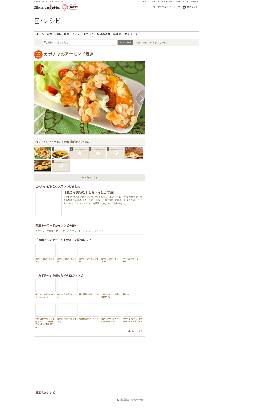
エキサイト (192, 7)
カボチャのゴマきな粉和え (67, 313)
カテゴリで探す (160, 42)
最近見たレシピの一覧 (131, 399)
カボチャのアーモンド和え (45, 253)
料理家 (117, 34)
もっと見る (137, 331)
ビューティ (162, 1)
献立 (49, 34)
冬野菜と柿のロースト (89, 312)
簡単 (66, 34)
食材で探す (143, 42)
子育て (145, 1)
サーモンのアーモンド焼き (133, 253)
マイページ (131, 34)
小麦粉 (50, 230)
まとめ (76, 34)
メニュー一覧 (192, 1)
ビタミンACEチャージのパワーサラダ (111, 313)
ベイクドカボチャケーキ (67, 288)
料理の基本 (103, 34)
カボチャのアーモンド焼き (69, 54)
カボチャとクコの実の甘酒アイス (111, 288)
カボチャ (40, 230)
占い (171, 1)
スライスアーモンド (70, 230)
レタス (87, 230)
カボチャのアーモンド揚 (67, 253)
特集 (58, 34)
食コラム (88, 34)
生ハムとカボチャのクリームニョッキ (45, 288)
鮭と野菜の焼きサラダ (89, 287)
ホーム (40, 34)
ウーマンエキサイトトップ (166, 7)
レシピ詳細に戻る (89, 177)
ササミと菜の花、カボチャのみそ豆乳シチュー (133, 314)
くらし (153, 1)
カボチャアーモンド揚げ (89, 253)
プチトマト (98, 230)
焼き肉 (133, 287)
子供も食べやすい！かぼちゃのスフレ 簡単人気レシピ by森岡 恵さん (45, 316)
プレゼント (180, 1)
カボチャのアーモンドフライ (111, 253)
